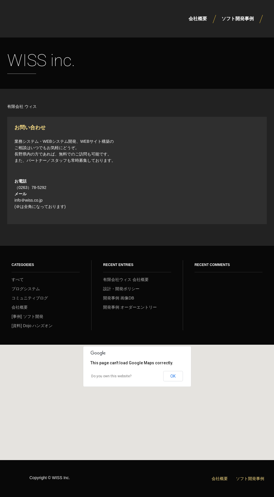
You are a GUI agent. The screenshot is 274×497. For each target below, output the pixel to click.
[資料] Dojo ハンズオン (32, 325)
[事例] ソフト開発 (27, 316)
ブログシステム (26, 288)
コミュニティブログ (30, 298)
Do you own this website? (111, 376)
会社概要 (198, 18)
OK (173, 376)
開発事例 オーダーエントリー (130, 307)
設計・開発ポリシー (121, 288)
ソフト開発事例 (237, 18)
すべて (18, 279)
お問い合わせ (30, 127)
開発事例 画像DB (118, 298)
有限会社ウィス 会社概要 (126, 279)
